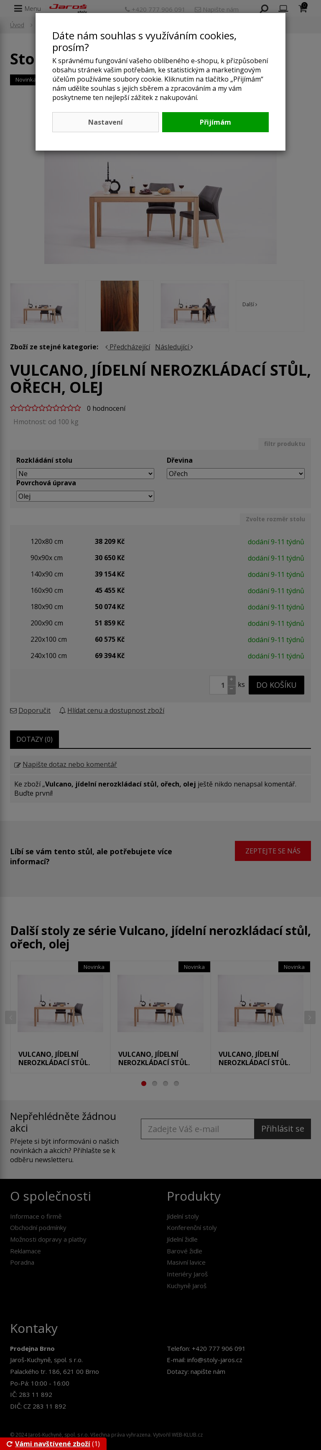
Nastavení (105, 122)
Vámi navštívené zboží (48, 1443)
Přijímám (215, 122)
